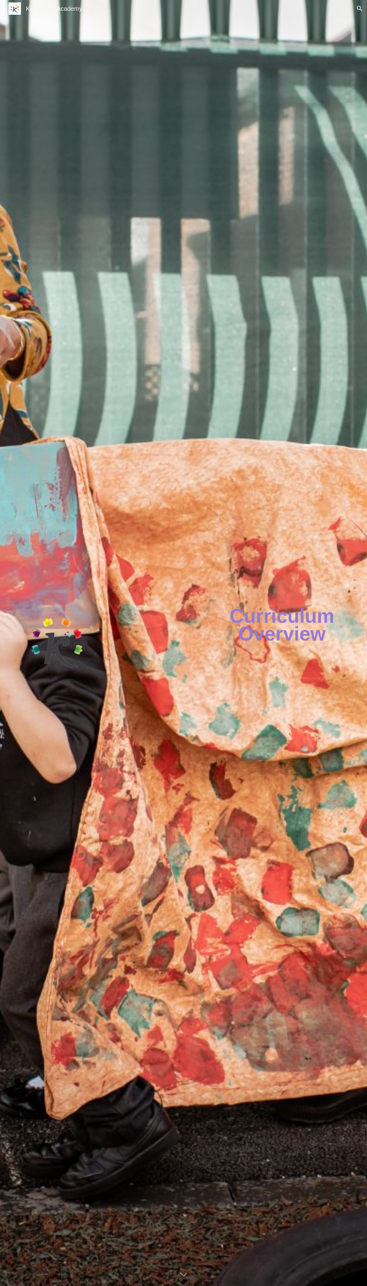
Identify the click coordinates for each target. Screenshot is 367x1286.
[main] (282, 625)
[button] (359, 8)
